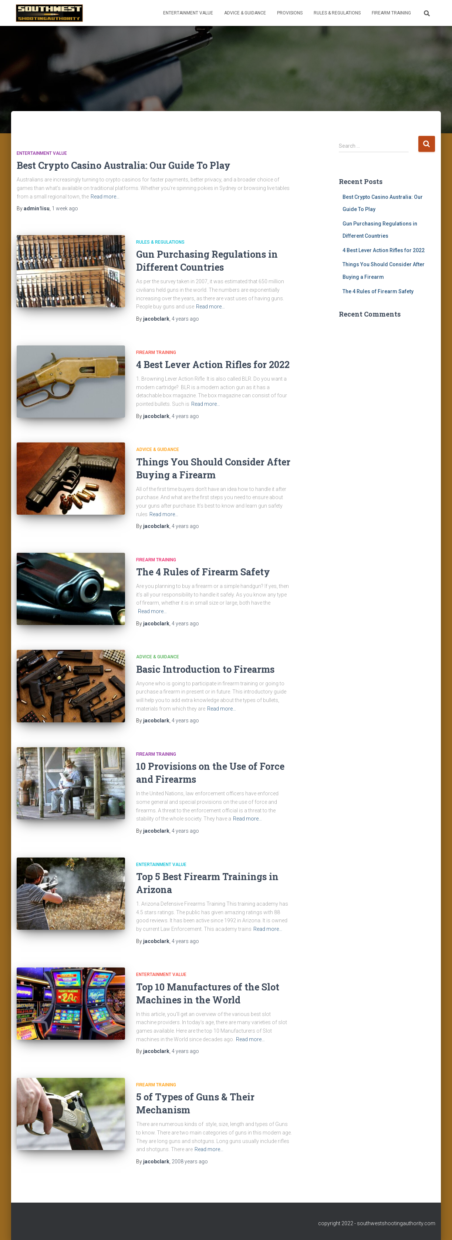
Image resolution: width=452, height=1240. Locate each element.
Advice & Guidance (245, 13)
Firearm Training (391, 13)
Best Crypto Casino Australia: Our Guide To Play (123, 165)
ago (65, 208)
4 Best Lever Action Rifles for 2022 (213, 364)
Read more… (105, 197)
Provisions (290, 13)
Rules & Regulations (337, 13)
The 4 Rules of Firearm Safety (203, 572)
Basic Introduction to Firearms (205, 669)
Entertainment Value (188, 13)
